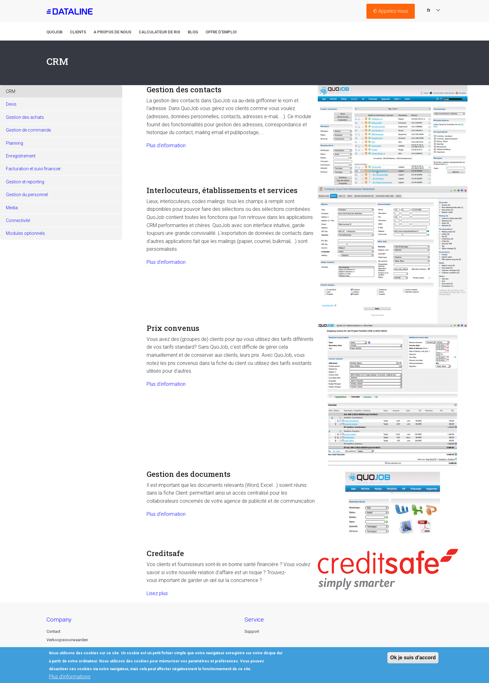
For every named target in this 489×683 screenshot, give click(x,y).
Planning (14, 143)
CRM (10, 91)
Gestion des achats (25, 117)
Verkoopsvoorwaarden (67, 639)
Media (12, 207)
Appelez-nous (390, 11)
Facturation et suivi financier (33, 168)
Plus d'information (166, 145)
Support (251, 631)
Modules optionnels (25, 233)
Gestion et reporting (25, 181)
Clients (78, 32)
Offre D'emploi (221, 32)
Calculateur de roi (159, 32)
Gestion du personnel (27, 194)
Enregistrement (21, 155)
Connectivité (18, 220)
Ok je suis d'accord (413, 660)
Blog (193, 32)
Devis (11, 104)
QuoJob (54, 32)
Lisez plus (157, 593)
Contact (53, 631)
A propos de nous (112, 32)
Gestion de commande (28, 130)
